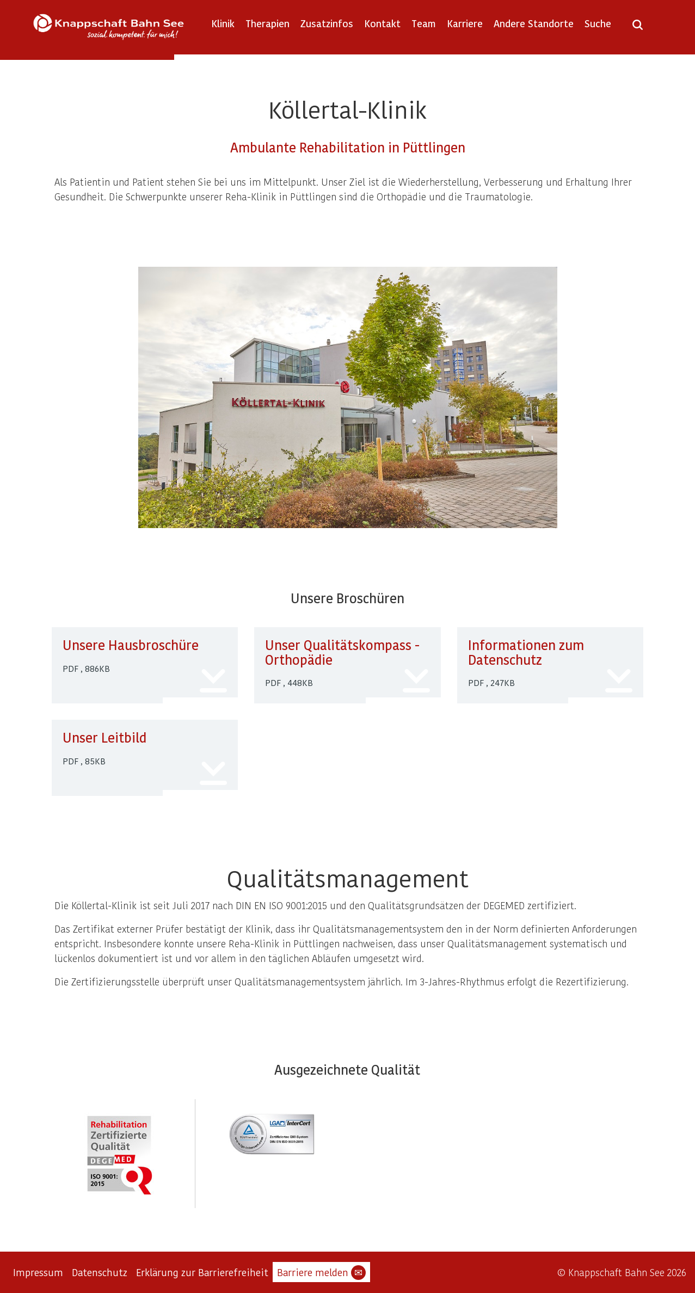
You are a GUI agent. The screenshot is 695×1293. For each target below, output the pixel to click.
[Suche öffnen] (637, 28)
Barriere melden (321, 1272)
